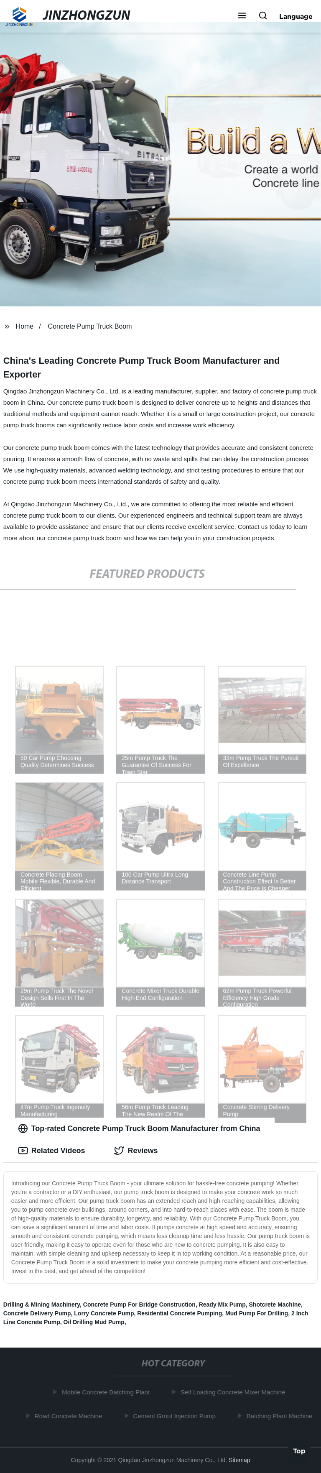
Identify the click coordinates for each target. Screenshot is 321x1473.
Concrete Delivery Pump (37, 1313)
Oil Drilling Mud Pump (94, 1322)
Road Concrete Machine (70, 1415)
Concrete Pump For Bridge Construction (139, 1304)
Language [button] (296, 16)
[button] (242, 16)
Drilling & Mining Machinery (41, 1304)
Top (299, 1451)
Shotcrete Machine (275, 1304)
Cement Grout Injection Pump (176, 1415)
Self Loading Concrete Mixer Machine (234, 1392)
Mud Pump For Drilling (256, 1313)
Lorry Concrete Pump (104, 1313)
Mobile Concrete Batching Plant (107, 1392)
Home (25, 326)
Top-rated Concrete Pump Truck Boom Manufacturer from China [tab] (139, 1128)
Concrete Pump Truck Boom (90, 326)
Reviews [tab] (136, 1151)
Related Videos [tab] (51, 1151)
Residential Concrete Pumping (179, 1313)
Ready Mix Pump (222, 1304)
